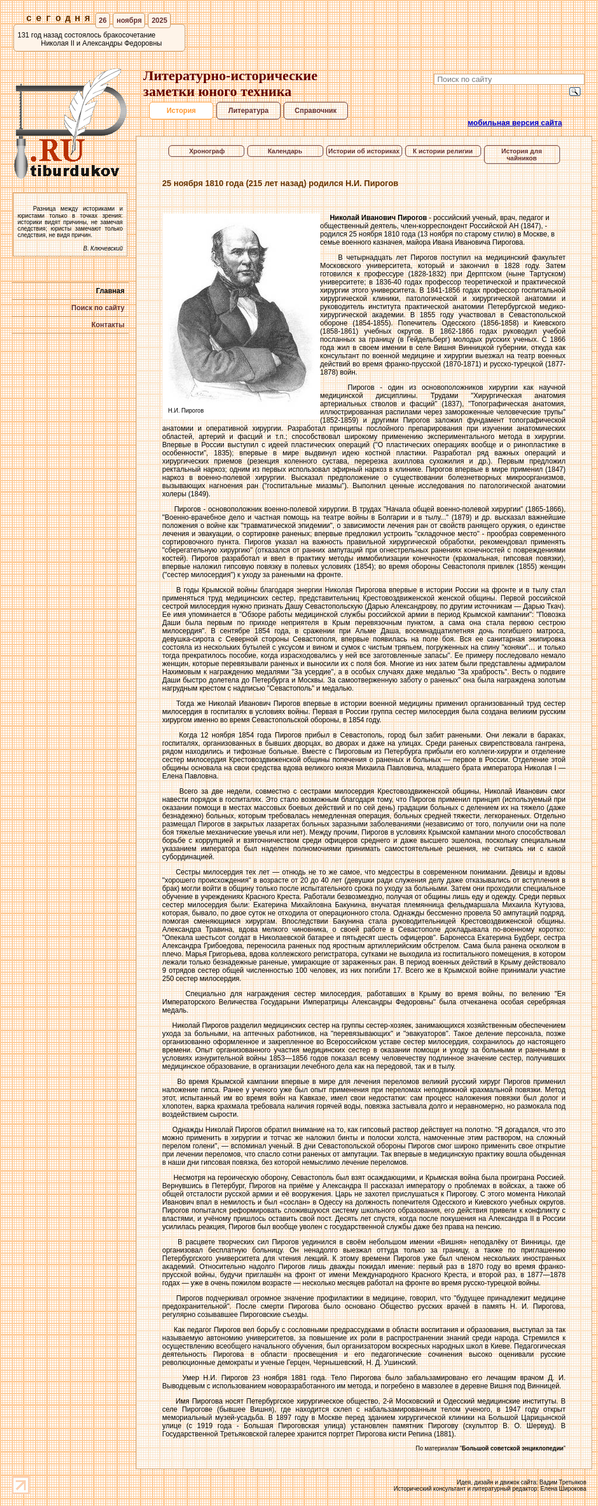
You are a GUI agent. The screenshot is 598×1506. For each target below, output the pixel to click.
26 (102, 20)
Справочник (316, 111)
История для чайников (522, 154)
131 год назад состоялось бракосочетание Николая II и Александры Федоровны (90, 39)
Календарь (285, 151)
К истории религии (443, 151)
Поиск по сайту (98, 308)
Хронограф (205, 151)
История (181, 111)
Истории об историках (364, 151)
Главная (110, 291)
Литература (248, 111)
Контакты (108, 325)
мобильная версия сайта (515, 122)
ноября (128, 20)
